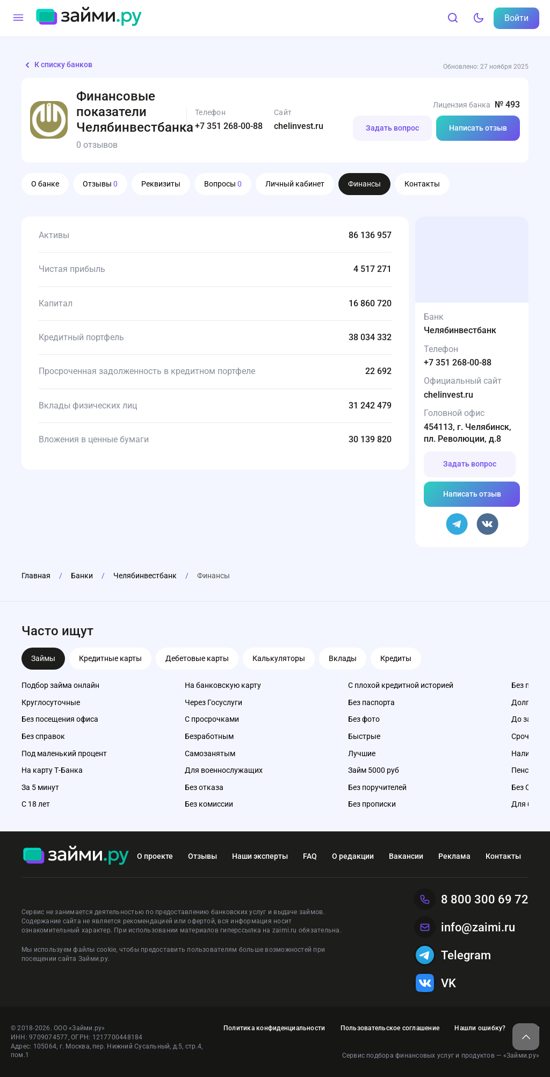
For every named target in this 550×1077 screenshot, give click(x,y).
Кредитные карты (110, 658)
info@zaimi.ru (464, 927)
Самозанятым (210, 753)
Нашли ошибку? (479, 1028)
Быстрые (364, 736)
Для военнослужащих (224, 770)
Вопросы (223, 184)
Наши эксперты (260, 856)
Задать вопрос (392, 128)
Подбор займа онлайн (60, 685)
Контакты (422, 184)
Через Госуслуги (213, 702)
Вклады (343, 658)
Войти (516, 18)
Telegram (452, 955)
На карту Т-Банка (52, 770)
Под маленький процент (64, 753)
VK (435, 983)
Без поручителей (377, 787)
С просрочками (212, 719)
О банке (45, 184)
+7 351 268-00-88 (229, 126)
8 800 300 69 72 (471, 899)
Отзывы (100, 184)
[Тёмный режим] (478, 18)
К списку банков (56, 65)
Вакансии (406, 856)
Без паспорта (371, 702)
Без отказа (204, 787)
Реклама (454, 856)
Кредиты (395, 658)
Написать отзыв (478, 128)
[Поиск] (453, 18)
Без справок (43, 736)
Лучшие (361, 753)
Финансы (364, 184)
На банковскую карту (223, 685)
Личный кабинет (294, 184)
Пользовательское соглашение (390, 1028)
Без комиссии (209, 804)
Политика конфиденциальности (274, 1028)
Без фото (364, 719)
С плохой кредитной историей (400, 685)
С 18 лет (35, 804)
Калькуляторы (278, 658)
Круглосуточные (50, 702)
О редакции (353, 856)
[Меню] (18, 18)
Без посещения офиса (59, 719)
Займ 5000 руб (373, 770)
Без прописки (372, 804)
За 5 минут (40, 787)
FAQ (310, 856)
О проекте (155, 856)
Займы (43, 658)
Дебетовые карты (197, 658)
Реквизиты (160, 184)
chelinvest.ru (298, 126)
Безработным (209, 736)
